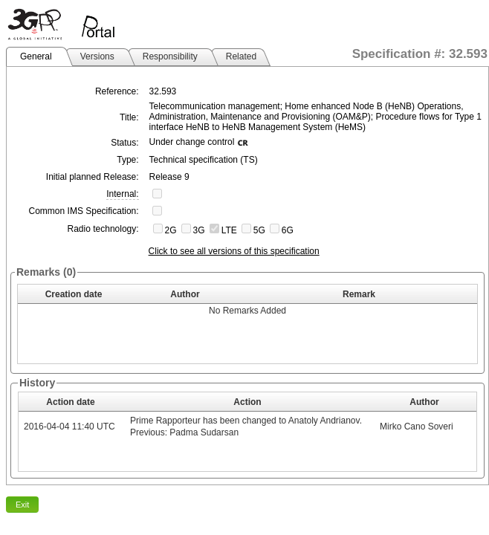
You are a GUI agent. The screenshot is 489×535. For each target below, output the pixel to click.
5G (259, 230)
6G (288, 230)
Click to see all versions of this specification (234, 251)
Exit (22, 504)
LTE (229, 230)
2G (171, 230)
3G (199, 230)
